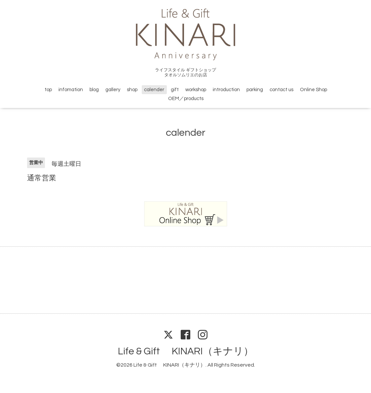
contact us (281, 89)
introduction (226, 89)
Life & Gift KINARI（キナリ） (185, 351)
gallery (112, 89)
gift (175, 89)
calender (154, 89)
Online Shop (313, 89)
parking (254, 89)
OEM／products (186, 98)
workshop (195, 89)
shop (132, 89)
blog (94, 89)
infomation (70, 89)
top (48, 89)
